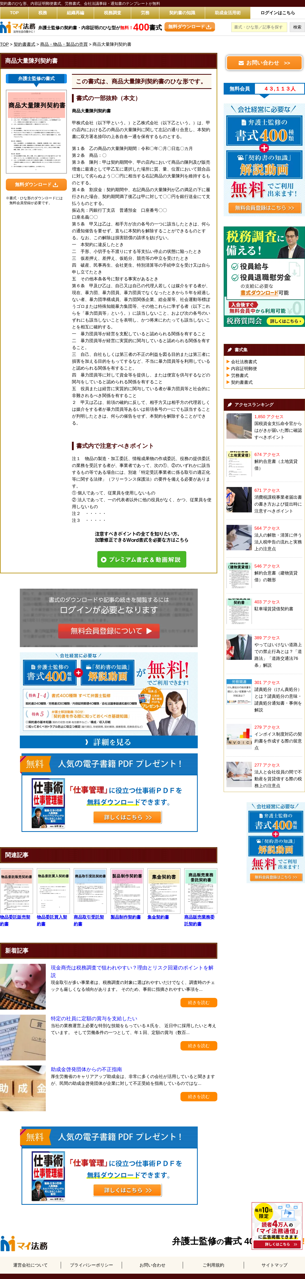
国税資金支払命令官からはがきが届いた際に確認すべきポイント (278, 430)
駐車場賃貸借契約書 (273, 608)
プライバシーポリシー (91, 1265)
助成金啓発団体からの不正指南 (86, 1069)
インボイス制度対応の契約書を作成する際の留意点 (278, 741)
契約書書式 (242, 382)
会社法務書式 (244, 361)
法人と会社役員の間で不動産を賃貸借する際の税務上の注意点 (278, 779)
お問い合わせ (152, 1265)
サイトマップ (274, 1265)
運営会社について (30, 1265)
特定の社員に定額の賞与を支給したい (94, 1018)
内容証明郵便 (244, 368)
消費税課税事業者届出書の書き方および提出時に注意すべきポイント (278, 504)
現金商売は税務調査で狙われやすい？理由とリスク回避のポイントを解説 (132, 971)
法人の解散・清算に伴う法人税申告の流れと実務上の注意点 (278, 542)
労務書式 (239, 375)
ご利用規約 (213, 1265)
